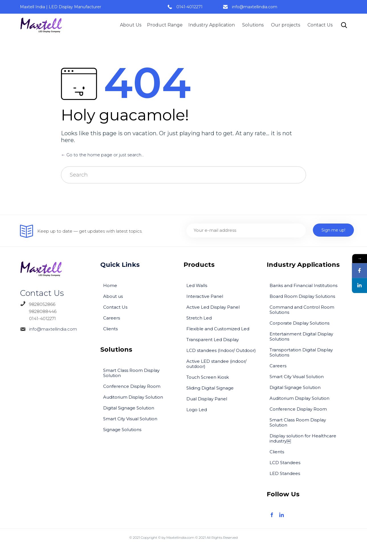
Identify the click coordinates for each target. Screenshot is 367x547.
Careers (111, 318)
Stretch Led (199, 318)
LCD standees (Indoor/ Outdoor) (221, 350)
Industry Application (212, 25)
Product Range (165, 25)
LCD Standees (285, 462)
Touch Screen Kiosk (207, 377)
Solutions (253, 25)
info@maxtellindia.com (254, 6)
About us (113, 296)
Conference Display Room (131, 386)
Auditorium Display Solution (133, 397)
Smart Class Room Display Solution (131, 373)
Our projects (286, 25)
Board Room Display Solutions (302, 296)
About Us (130, 25)
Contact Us (320, 25)
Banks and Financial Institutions (303, 285)
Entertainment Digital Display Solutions (301, 336)
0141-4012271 (189, 6)
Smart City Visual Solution (130, 418)
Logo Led (196, 409)
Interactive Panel (204, 296)
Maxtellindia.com (180, 537)
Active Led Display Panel (213, 307)
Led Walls (196, 285)
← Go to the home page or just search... (102, 154)
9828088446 (38, 311)
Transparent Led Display (212, 339)
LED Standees (285, 473)
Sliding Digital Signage (210, 388)
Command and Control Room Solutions (302, 309)
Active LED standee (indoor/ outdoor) (216, 363)
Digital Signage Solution (128, 408)
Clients (110, 328)
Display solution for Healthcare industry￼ (303, 438)
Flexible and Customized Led (217, 328)
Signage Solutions (122, 429)
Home (110, 285)
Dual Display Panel (206, 398)
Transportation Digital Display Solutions (301, 352)
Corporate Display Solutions (299, 323)
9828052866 (42, 304)
